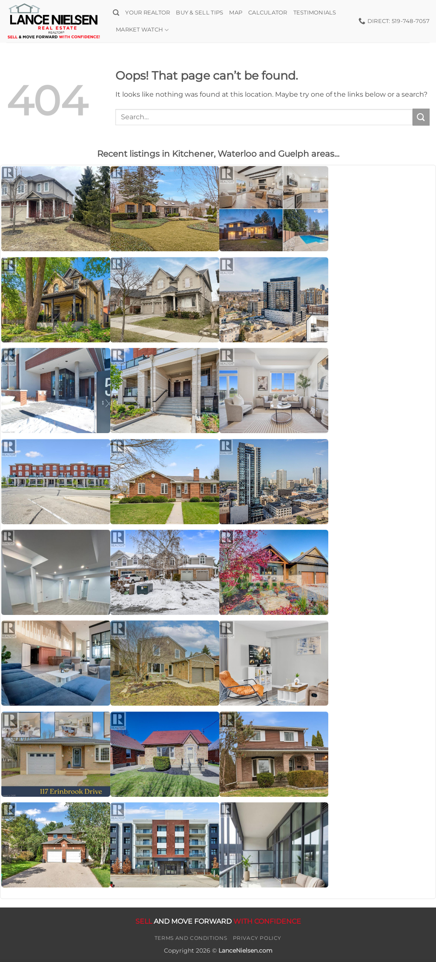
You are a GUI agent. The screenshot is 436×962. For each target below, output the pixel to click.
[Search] (116, 13)
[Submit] (421, 117)
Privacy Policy (257, 938)
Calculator (267, 12)
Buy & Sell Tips (199, 12)
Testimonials (314, 12)
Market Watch (142, 30)
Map (235, 12)
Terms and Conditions (191, 938)
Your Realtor (147, 12)
